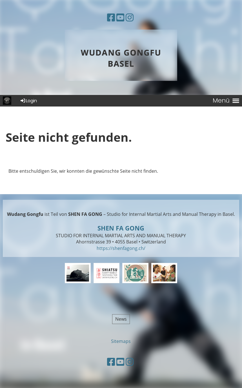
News (121, 319)
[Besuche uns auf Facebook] (111, 17)
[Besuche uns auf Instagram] (130, 17)
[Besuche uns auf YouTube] (120, 17)
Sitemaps (121, 341)
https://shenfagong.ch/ (121, 248)
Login (28, 100)
